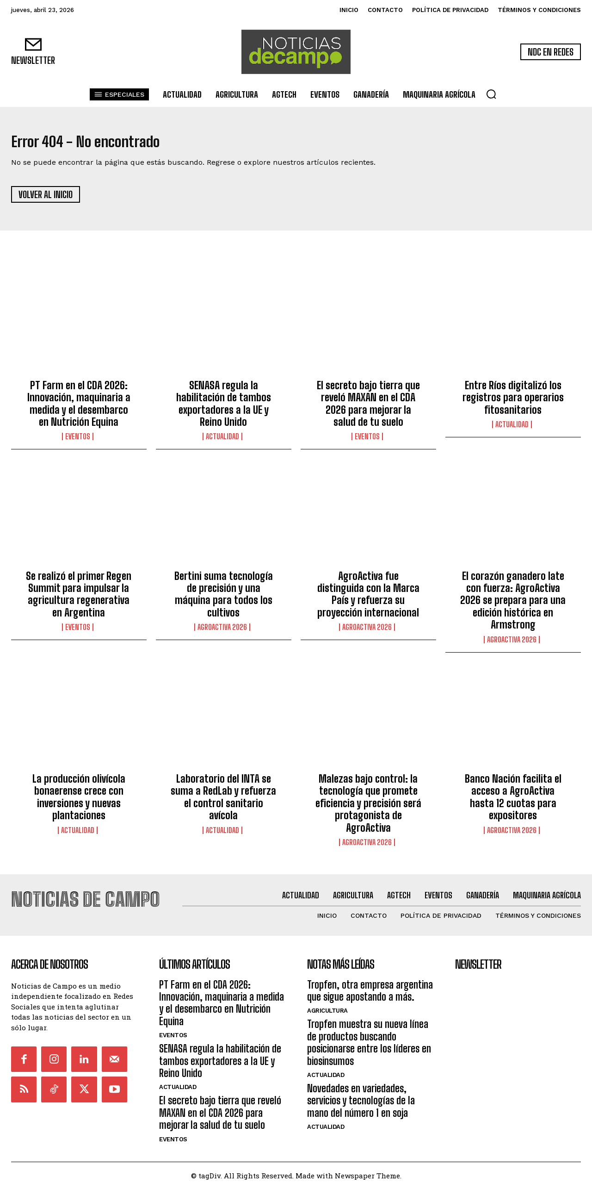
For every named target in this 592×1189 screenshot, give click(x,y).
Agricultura (327, 1010)
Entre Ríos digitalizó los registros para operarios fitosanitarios (513, 402)
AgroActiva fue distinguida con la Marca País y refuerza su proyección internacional (368, 598)
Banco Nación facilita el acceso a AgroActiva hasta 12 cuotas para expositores (513, 802)
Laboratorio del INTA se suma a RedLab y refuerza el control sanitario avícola (223, 802)
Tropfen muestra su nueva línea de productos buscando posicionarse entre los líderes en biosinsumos (369, 1042)
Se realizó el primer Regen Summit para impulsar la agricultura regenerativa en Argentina (78, 598)
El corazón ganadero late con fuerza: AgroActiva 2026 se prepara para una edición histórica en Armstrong (513, 605)
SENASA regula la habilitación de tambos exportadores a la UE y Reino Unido (223, 408)
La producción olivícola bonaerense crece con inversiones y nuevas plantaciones (78, 802)
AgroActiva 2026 (222, 632)
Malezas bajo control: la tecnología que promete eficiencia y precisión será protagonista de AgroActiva (368, 808)
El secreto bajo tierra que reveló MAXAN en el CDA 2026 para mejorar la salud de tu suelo (368, 408)
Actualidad (222, 441)
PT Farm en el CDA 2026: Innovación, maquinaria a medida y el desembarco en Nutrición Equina (78, 408)
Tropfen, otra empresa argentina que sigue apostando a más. (370, 990)
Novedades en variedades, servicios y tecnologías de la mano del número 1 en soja (361, 1100)
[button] (491, 94)
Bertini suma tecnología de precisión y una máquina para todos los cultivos (223, 598)
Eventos (77, 441)
